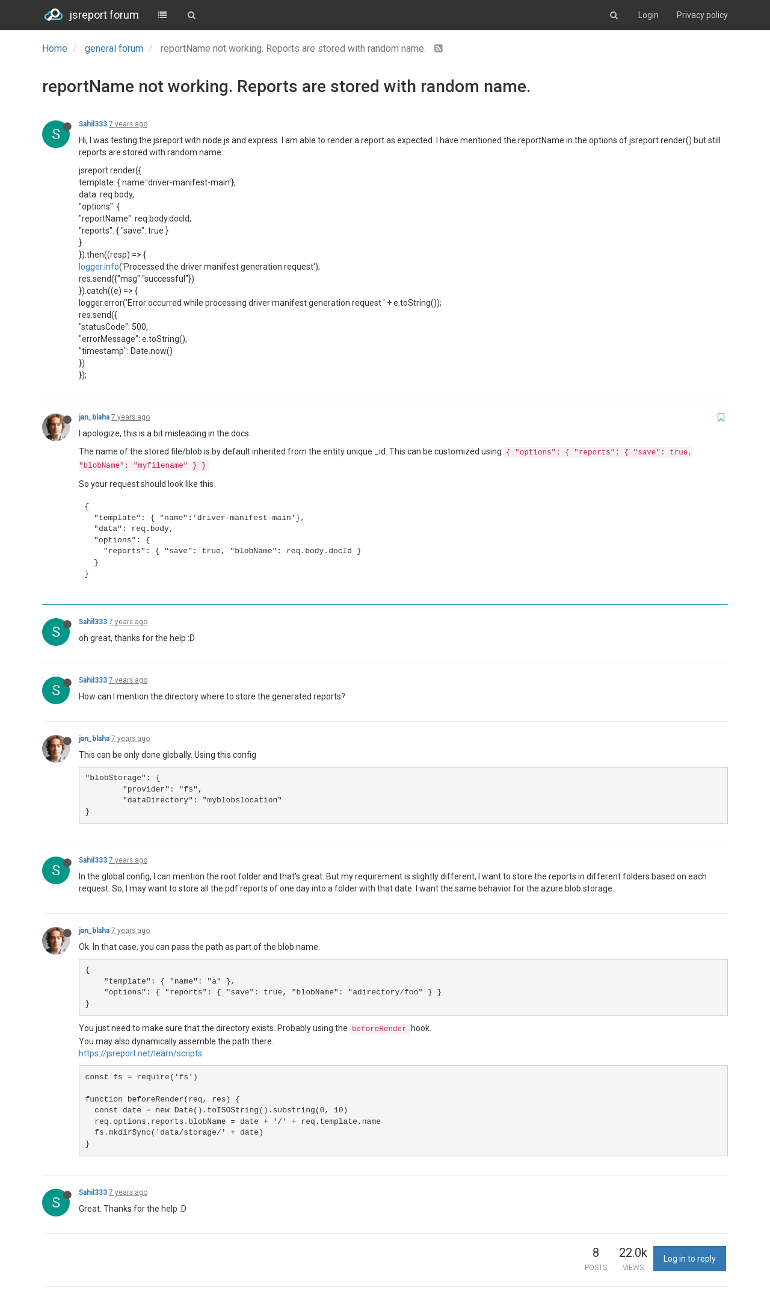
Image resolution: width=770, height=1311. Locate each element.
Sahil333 (93, 124)
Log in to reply (690, 1258)
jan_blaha (94, 417)
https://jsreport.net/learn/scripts (140, 1053)
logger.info (99, 266)
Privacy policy (702, 15)
